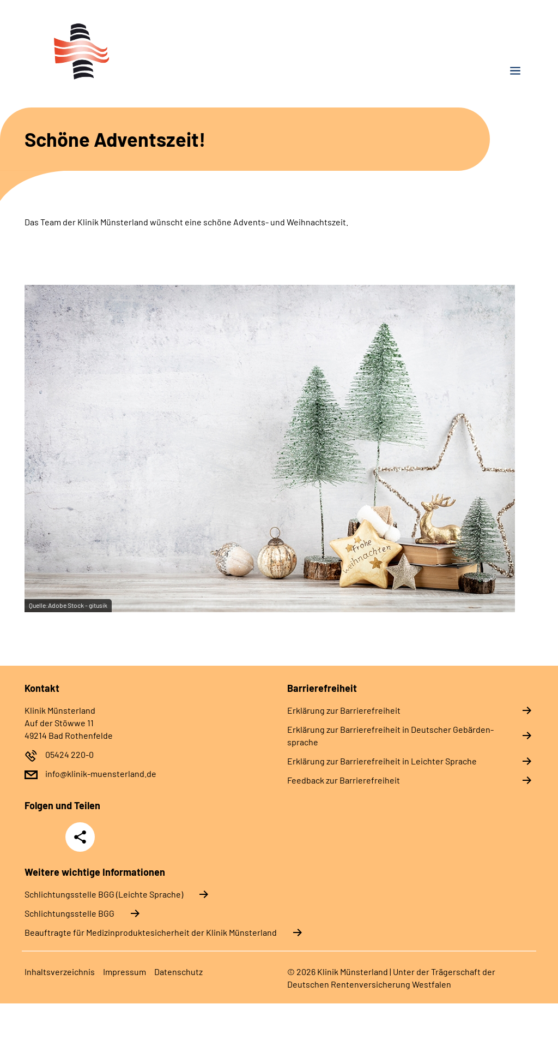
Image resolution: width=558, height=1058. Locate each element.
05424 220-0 (69, 754)
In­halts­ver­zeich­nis (60, 971)
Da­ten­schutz (178, 971)
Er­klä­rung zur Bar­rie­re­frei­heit (344, 710)
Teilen (80, 837)
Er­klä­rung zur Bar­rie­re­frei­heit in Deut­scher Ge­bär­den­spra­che (390, 735)
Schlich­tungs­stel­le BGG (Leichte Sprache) (104, 894)
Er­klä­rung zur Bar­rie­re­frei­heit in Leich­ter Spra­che (382, 761)
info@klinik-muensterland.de (100, 773)
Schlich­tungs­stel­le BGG (69, 913)
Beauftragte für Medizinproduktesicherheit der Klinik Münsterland (151, 932)
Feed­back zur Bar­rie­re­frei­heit (343, 780)
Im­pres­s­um (124, 971)
